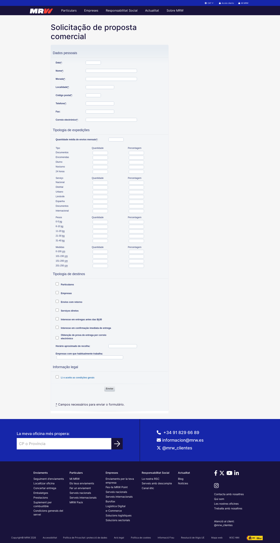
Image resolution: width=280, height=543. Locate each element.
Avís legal (119, 537)
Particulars (69, 10)
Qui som (219, 498)
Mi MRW (75, 478)
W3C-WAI (234, 537)
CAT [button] (209, 3)
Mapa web (216, 537)
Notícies (183, 483)
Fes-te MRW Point (117, 487)
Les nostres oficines (226, 503)
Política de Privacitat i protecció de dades (85, 537)
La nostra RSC (150, 478)
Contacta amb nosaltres (229, 494)
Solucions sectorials (118, 520)
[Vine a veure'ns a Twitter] (222, 474)
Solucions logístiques (118, 515)
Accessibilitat (50, 537)
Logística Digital (115, 506)
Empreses (91, 10)
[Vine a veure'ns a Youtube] (230, 474)
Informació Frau (166, 537)
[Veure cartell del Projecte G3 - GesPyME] (254, 537)
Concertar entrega (44, 488)
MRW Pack (76, 502)
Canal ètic (148, 488)
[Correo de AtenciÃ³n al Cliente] (210, 441)
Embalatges (40, 492)
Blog (181, 478)
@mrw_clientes (177, 447)
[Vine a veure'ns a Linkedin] (237, 474)
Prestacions (40, 497)
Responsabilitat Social (122, 10)
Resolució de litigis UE (192, 537)
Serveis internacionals (83, 497)
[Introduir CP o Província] (64, 443)
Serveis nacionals (80, 492)
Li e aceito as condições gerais (77, 377)
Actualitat (152, 10)
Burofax (110, 501)
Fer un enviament (80, 488)
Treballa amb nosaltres (228, 508)
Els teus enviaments (82, 483)
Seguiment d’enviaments (48, 478)
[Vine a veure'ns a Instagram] (217, 486)
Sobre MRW (175, 10)
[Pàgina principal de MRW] (43, 10)
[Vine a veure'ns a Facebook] (216, 474)
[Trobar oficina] (117, 443)
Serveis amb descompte (157, 483)
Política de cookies (141, 537)
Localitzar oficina (44, 483)
